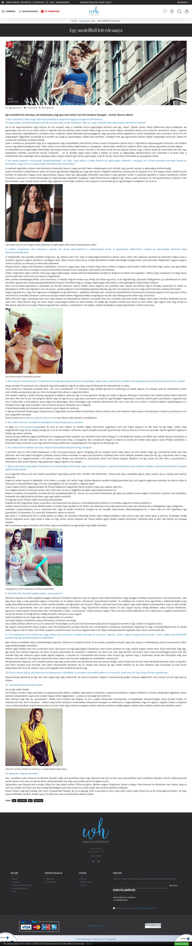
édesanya (38, 800)
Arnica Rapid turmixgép (29, 427)
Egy (14, 800)
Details (89, 944)
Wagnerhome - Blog (87, 21)
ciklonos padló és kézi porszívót (40, 417)
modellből (22, 800)
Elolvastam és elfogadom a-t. (135, 908)
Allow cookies (182, 944)
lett (30, 800)
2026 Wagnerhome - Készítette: (89, 939)
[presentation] (157, 899)
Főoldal (74, 21)
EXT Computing (109, 939)
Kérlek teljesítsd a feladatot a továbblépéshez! (124, 897)
